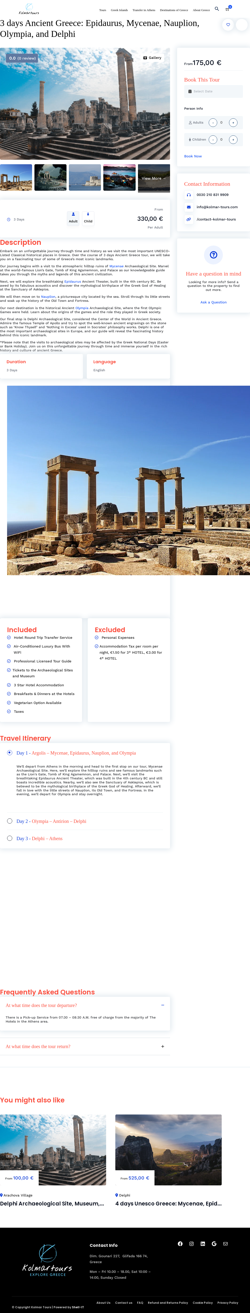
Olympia (81, 308)
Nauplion (48, 296)
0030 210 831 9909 (213, 195)
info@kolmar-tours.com (217, 207)
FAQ (140, 1303)
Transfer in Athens (144, 10)
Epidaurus (72, 281)
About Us (103, 1303)
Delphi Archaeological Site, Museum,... (52, 1203)
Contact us (123, 1303)
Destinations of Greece (174, 10)
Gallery (152, 58)
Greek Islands (119, 10)
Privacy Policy (227, 1303)
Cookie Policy (203, 1303)
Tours (102, 10)
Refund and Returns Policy (168, 1303)
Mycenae (116, 266)
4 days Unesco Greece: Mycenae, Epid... (168, 1203)
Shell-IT (78, 1307)
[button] (219, 9)
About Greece (201, 10)
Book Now (193, 156)
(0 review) (22, 58)
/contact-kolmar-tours (216, 219)
